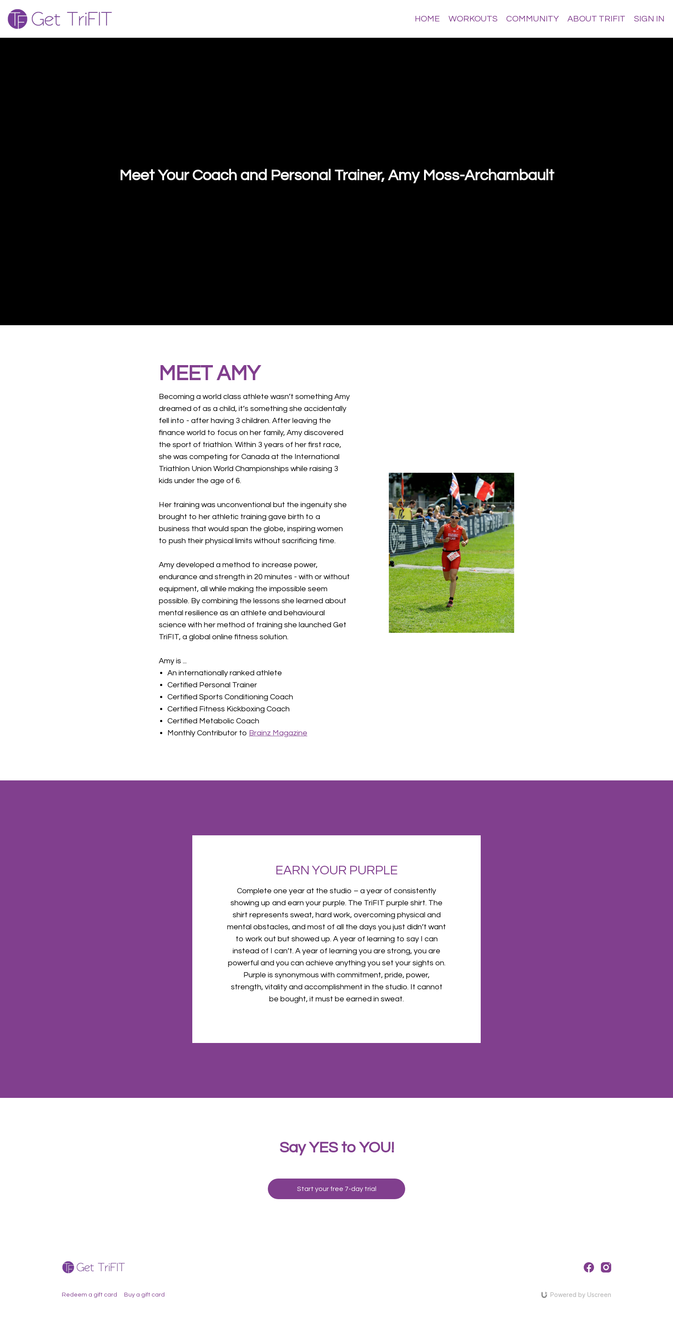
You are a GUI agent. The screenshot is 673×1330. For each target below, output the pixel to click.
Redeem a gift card (89, 1295)
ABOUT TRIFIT (596, 19)
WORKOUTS (473, 19)
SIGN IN (649, 19)
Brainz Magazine (278, 733)
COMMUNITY (532, 19)
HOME (427, 19)
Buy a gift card (144, 1295)
